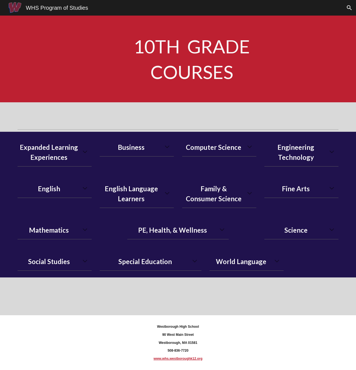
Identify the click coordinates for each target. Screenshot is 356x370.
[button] (349, 7)
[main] (192, 59)
